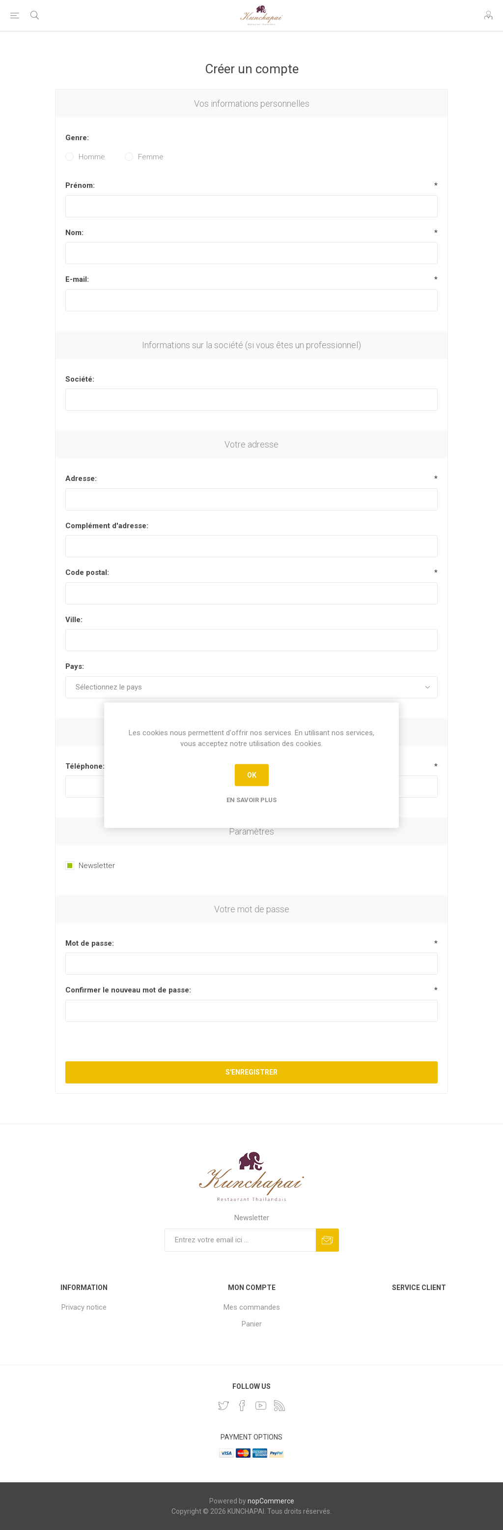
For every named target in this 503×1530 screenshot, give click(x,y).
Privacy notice (84, 1307)
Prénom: (80, 185)
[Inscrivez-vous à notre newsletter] (240, 1240)
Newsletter (97, 865)
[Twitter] (223, 1405)
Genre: (77, 137)
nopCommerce (271, 1501)
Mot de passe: (89, 943)
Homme (92, 156)
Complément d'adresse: (106, 525)
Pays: (74, 666)
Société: (79, 379)
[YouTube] (261, 1405)
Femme (151, 156)
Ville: (74, 619)
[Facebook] (242, 1405)
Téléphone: (85, 766)
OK (251, 775)
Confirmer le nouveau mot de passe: (128, 990)
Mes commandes (252, 1307)
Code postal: (87, 572)
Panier (252, 1324)
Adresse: (81, 478)
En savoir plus (251, 799)
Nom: (74, 232)
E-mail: (77, 279)
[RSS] (279, 1405)
